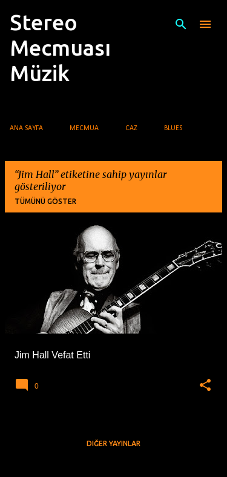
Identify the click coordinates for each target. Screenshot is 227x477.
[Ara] (181, 24)
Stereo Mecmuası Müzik (60, 47)
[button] (205, 385)
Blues (173, 128)
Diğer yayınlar (113, 443)
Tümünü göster (45, 201)
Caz (131, 128)
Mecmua (84, 128)
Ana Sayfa (26, 128)
